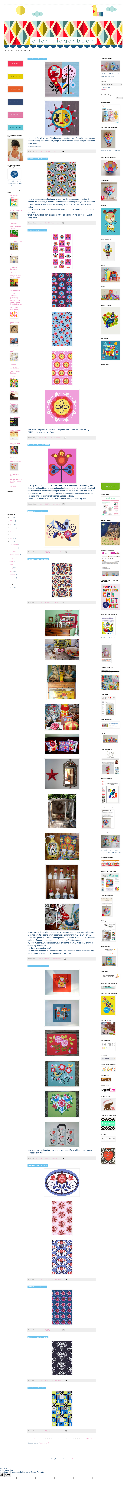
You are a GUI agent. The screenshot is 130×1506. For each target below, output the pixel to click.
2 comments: (56, 958)
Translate (107, 90)
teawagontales (15, 461)
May (11, 568)
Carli (11, 254)
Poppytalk (14, 404)
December (14, 544)
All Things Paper (14, 196)
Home (62, 1439)
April (12, 571)
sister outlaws (15, 430)
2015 (12, 524)
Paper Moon (14, 391)
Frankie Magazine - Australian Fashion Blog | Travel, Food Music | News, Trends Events (16, 299)
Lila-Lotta (13, 337)
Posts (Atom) (44, 1443)
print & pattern (15, 417)
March (12, 574)
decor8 (12, 272)
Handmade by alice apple (15, 308)
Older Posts (91, 1439)
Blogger (75, 1459)
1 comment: (56, 151)
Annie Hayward (16, 210)
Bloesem (13, 223)
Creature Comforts (13, 268)
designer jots (15, 290)
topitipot (13, 486)
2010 (12, 541)
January (13, 578)
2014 (12, 528)
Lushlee (13, 364)
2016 (12, 521)
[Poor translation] (7, 1475)
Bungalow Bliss (16, 241)
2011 (11, 538)
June (12, 564)
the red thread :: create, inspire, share (16, 481)
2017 (12, 517)
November (14, 548)
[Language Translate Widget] (111, 84)
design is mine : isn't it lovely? (16, 276)
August (13, 558)
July (11, 561)
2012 (12, 535)
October (13, 551)
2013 (12, 531)
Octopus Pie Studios (15, 372)
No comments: (56, 437)
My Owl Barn (15, 368)
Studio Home (15, 458)
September (14, 554)
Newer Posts (33, 1439)
